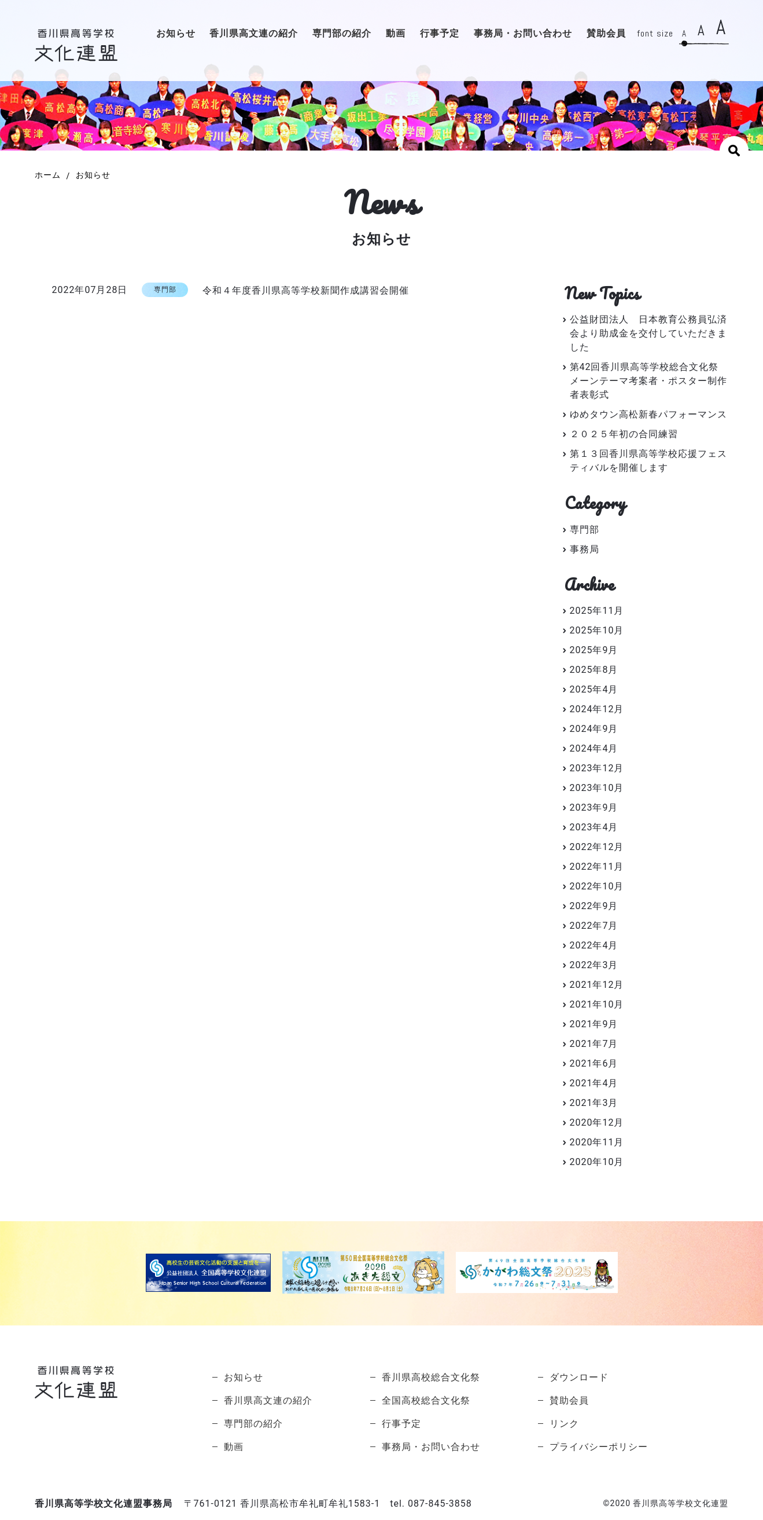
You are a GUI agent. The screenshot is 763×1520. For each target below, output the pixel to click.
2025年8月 (594, 669)
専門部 (584, 529)
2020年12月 (597, 1122)
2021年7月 (594, 1043)
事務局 (584, 549)
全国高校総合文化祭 (426, 1400)
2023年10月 (597, 787)
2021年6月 (594, 1063)
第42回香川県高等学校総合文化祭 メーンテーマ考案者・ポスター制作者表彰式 (649, 380)
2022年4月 (594, 945)
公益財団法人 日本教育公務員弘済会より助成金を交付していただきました (648, 333)
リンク (564, 1423)
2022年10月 (597, 886)
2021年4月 (594, 1083)
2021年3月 (594, 1102)
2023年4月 (594, 827)
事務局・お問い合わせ (523, 33)
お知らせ (176, 33)
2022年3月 (594, 964)
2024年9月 (594, 728)
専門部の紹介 (341, 33)
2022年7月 (594, 925)
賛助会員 (606, 33)
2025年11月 (597, 610)
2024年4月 (594, 748)
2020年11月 (597, 1142)
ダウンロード (579, 1377)
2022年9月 (594, 905)
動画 (396, 33)
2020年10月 (597, 1161)
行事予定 (439, 33)
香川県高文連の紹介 (253, 33)
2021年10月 (597, 1004)
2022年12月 (597, 846)
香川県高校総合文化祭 (431, 1377)
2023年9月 (594, 807)
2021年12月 (597, 984)
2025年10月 (597, 630)
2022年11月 (597, 866)
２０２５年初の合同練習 (624, 433)
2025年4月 (594, 689)
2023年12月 (597, 768)
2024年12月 (597, 709)
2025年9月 (594, 649)
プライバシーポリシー (599, 1446)
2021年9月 (594, 1024)
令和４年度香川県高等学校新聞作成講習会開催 (305, 290)
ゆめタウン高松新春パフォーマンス (648, 414)
